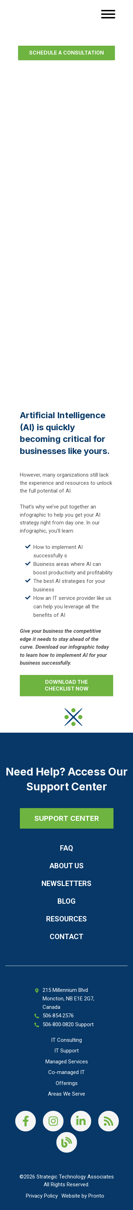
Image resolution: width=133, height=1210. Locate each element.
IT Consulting (66, 1040)
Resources (66, 919)
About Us (66, 866)
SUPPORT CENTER (66, 818)
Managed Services (66, 1061)
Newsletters (66, 883)
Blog (66, 901)
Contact (66, 936)
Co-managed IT (66, 1072)
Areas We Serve (66, 1094)
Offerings (67, 1083)
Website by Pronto (82, 1196)
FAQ (66, 848)
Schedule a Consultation (66, 53)
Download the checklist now (67, 685)
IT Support (66, 1050)
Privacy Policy (42, 1196)
